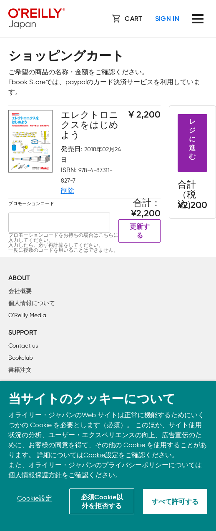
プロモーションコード (31, 203)
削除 (67, 191)
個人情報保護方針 (35, 475)
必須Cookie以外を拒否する (102, 502)
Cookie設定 (100, 455)
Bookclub (20, 357)
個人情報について (31, 303)
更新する (140, 231)
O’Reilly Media (27, 315)
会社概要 (20, 291)
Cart (133, 19)
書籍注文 (20, 369)
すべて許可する (175, 502)
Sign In (167, 19)
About (19, 278)
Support (22, 333)
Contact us (23, 345)
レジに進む (192, 139)
